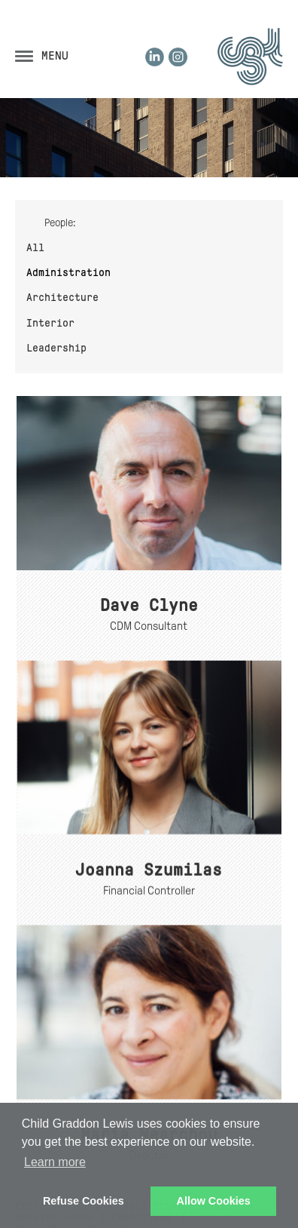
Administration (68, 272)
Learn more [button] (55, 1162)
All (35, 247)
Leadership (56, 348)
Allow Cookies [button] (214, 1201)
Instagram (178, 57)
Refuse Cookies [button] (83, 1201)
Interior (50, 323)
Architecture (62, 297)
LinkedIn (154, 57)
